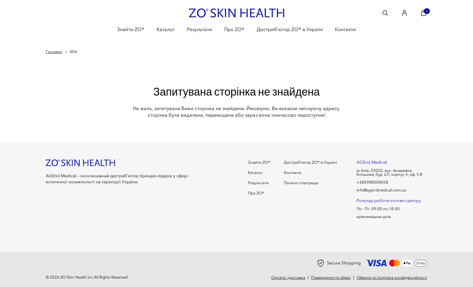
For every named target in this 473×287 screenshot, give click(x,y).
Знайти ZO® (130, 29)
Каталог (166, 29)
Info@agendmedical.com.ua (381, 190)
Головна (54, 51)
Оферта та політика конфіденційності (392, 277)
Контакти (345, 29)
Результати (199, 29)
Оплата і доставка (288, 277)
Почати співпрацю (301, 183)
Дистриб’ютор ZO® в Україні (290, 29)
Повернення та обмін (331, 277)
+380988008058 (372, 182)
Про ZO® (234, 29)
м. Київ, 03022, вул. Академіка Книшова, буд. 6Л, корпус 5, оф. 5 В (389, 172)
